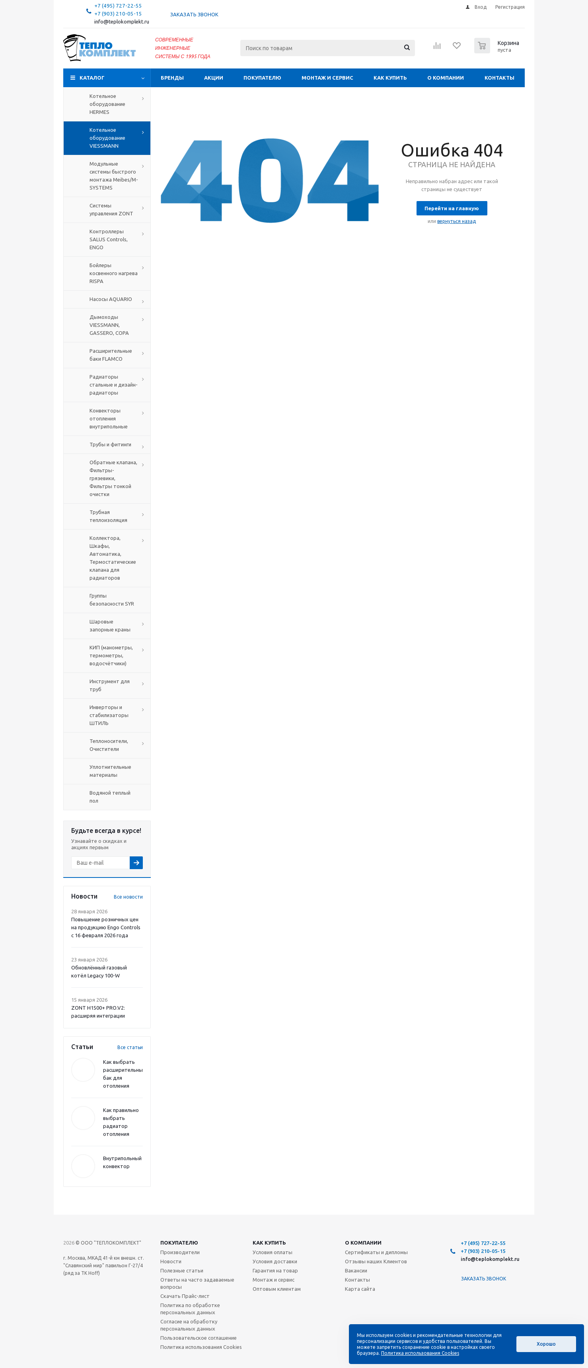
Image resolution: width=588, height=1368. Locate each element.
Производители (180, 1252)
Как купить (390, 77)
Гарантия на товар (275, 1270)
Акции (213, 77)
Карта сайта (360, 1289)
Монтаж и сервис (327, 77)
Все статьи (130, 1047)
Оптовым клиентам (277, 1289)
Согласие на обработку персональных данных (188, 1325)
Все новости (128, 896)
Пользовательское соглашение (198, 1338)
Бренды (172, 77)
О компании (445, 77)
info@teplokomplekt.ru (121, 22)
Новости (170, 1261)
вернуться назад (456, 221)
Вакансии (356, 1270)
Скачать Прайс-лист (185, 1296)
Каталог (92, 77)
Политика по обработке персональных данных (190, 1308)
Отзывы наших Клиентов (376, 1261)
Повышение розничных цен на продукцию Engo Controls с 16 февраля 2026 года (105, 927)
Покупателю (262, 77)
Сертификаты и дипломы (376, 1252)
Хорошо (546, 1344)
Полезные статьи (181, 1270)
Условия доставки (275, 1261)
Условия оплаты (272, 1252)
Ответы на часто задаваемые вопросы (197, 1283)
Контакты (499, 77)
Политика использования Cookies (201, 1347)
